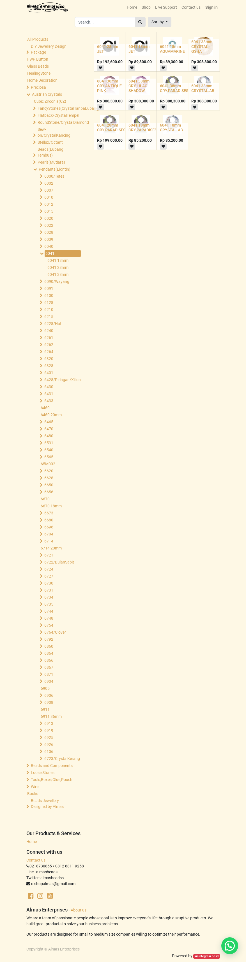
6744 (48, 611)
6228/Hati (53, 323)
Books (32, 793)
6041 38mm (57, 274)
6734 (48, 597)
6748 (48, 618)
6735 (48, 604)
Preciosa (38, 87)
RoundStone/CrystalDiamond (58, 122)
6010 (48, 197)
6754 (48, 625)
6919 (48, 730)
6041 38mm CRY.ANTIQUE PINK (109, 86)
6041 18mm (57, 260)
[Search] (140, 22)
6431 (48, 393)
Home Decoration (42, 80)
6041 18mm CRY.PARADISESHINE (147, 127)
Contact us (35, 860)
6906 (48, 695)
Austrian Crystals (47, 94)
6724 (48, 569)
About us (78, 910)
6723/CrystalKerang (62, 758)
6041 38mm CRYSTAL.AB (202, 88)
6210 (48, 309)
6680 (48, 520)
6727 (48, 576)
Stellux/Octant (50, 142)
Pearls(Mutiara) (51, 162)
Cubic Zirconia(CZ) (50, 101)
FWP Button (37, 59)
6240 (48, 330)
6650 (48, 485)
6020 (48, 218)
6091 (48, 288)
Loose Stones (42, 772)
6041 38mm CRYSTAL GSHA (201, 47)
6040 (48, 246)
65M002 (48, 464)
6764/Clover (55, 632)
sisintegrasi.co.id (206, 956)
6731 (48, 590)
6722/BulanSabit (59, 562)
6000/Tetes (54, 176)
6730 (48, 583)
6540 (48, 450)
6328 (48, 365)
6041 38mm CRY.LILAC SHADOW (139, 86)
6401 (48, 372)
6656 (48, 492)
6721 (48, 555)
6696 (48, 527)
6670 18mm (51, 506)
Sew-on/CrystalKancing (54, 132)
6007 (48, 190)
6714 (48, 541)
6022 (48, 225)
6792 (48, 639)
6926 (48, 744)
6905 (45, 688)
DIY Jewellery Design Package (48, 49)
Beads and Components (52, 765)
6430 (48, 386)
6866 (48, 660)
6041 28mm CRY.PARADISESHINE (115, 127)
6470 (48, 429)
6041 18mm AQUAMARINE (172, 49)
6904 (48, 681)
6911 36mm (51, 716)
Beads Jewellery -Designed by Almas (47, 803)
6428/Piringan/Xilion (62, 379)
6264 (48, 351)
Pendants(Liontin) (54, 169)
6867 (48, 667)
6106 (48, 751)
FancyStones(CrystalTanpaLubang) (58, 108)
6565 (48, 457)
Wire (34, 786)
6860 (48, 646)
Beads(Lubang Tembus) (50, 152)
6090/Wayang (56, 281)
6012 (48, 204)
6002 (48, 183)
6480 (48, 436)
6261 (48, 337)
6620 (48, 471)
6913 (48, 723)
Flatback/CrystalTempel (58, 115)
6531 (48, 443)
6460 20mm (51, 415)
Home (31, 841)
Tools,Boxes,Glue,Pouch (51, 779)
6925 (48, 737)
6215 (48, 316)
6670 (45, 499)
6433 (48, 400)
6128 (48, 302)
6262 (48, 344)
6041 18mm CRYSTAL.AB (171, 127)
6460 (45, 408)
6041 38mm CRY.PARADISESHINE (178, 88)
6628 (48, 478)
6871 (48, 674)
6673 (48, 513)
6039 (48, 239)
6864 (48, 653)
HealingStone (38, 73)
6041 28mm (57, 267)
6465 (48, 422)
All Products (37, 39)
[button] (160, 22)
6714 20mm (51, 548)
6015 (48, 211)
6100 (48, 295)
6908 (48, 702)
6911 (45, 709)
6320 (48, 358)
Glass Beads (38, 66)
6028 (48, 232)
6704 (48, 534)
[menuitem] (132, 7)
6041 (49, 253)
